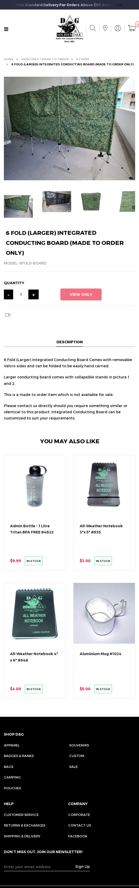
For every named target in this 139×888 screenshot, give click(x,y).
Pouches (12, 788)
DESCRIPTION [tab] (69, 342)
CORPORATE (79, 815)
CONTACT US (79, 825)
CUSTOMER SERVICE (21, 815)
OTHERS (82, 59)
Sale (73, 767)
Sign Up (82, 866)
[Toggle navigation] (6, 29)
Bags (8, 767)
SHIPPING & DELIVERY (22, 836)
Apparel (12, 745)
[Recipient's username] (40, 866)
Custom (76, 756)
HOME (9, 59)
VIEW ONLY (81, 294)
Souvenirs (79, 745)
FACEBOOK (77, 836)
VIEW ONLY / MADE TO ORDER (45, 59)
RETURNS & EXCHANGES (24, 825)
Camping (12, 777)
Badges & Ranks (19, 756)
